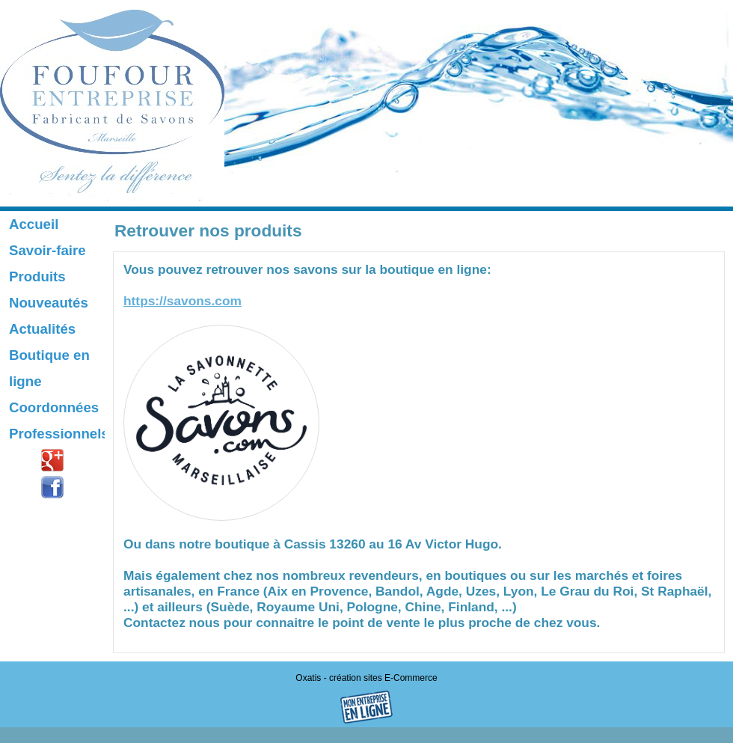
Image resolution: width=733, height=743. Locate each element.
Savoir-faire (47, 250)
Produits (37, 276)
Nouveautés (48, 303)
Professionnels (57, 433)
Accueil (33, 224)
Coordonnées (54, 407)
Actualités (42, 329)
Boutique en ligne (49, 368)
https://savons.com (182, 300)
